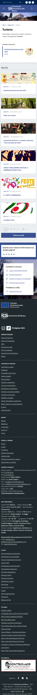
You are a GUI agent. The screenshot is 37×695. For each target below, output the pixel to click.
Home (4, 25)
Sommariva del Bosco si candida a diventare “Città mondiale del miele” (18, 141)
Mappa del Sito (6, 600)
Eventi (3, 444)
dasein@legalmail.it (10, 544)
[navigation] (4, 8)
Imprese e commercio (8, 395)
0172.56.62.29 (9, 475)
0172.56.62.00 (8, 472)
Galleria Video (5, 456)
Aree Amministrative (8, 341)
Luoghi (3, 447)
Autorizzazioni (5, 379)
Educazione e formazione (9, 388)
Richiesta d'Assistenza (8, 572)
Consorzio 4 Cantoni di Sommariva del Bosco (15, 644)
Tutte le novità (18, 235)
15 (23, 229)
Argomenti (11, 25)
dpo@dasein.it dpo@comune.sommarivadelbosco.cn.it (13, 540)
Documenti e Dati (6, 347)
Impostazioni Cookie (7, 587)
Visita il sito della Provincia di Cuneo (12, 641)
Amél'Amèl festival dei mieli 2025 (15, 90)
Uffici (2, 344)
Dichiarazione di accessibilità (10, 556)
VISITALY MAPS (6, 610)
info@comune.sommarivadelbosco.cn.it (18, 484)
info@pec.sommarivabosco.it (14, 482)
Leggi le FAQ (5, 563)
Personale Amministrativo (9, 353)
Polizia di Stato (6, 629)
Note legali (4, 584)
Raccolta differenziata (8, 620)
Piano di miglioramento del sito (11, 560)
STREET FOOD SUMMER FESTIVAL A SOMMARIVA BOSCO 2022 (16, 169)
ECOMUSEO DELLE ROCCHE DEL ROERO (14, 613)
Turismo (3, 407)
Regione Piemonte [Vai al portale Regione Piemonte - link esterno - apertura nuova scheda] (7, 2)
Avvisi (3, 433)
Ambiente (4, 370)
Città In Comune (16, 691)
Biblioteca (4, 424)
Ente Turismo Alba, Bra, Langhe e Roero (14, 626)
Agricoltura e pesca (7, 367)
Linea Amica (5, 647)
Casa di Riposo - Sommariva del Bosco (13, 632)
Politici (3, 356)
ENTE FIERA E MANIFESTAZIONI (11, 616)
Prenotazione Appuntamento (10, 566)
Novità (6, 87)
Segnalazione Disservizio (9, 569)
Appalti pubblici (6, 376)
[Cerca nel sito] (31, 8)
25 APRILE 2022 (9, 220)
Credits (3, 590)
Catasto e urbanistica (8, 382)
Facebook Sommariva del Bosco (11, 623)
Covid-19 (4, 430)
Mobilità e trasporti (7, 398)
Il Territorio (4, 450)
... (20, 229)
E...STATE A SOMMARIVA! (12, 195)
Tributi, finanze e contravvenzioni (11, 404)
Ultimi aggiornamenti (8, 594)
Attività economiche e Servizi (10, 459)
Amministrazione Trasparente (10, 553)
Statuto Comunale (7, 578)
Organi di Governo (7, 338)
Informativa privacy (7, 581)
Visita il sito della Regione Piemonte (12, 638)
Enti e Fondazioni (6, 350)
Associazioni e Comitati (8, 462)
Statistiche (4, 597)
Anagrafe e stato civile (8, 373)
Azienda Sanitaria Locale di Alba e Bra (13, 635)
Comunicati (4, 427)
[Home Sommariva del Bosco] (17, 8)
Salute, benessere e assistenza (11, 401)
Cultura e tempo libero (8, 385)
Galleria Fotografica (7, 453)
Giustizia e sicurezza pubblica (10, 391)
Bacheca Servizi (6, 575)
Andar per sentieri (10, 115)
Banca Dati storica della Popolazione (13, 650)
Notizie (3, 421)
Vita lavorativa (6, 410)
